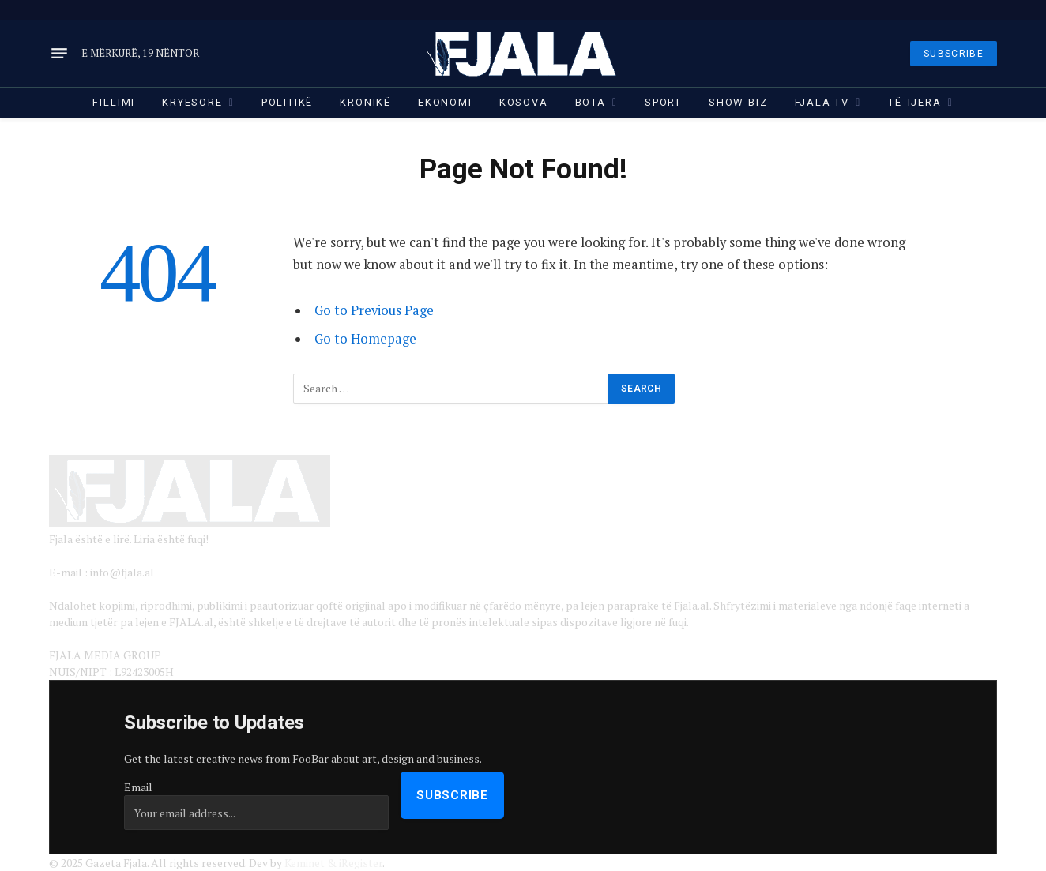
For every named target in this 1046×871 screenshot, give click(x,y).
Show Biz (738, 102)
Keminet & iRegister (333, 862)
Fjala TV (822, 102)
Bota (590, 102)
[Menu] (59, 53)
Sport (663, 102)
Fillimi (113, 102)
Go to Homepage (365, 338)
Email (138, 786)
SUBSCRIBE (954, 53)
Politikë (288, 102)
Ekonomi (445, 102)
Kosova (523, 102)
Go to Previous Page (374, 310)
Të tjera (915, 102)
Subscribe (452, 795)
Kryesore (192, 102)
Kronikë (365, 102)
